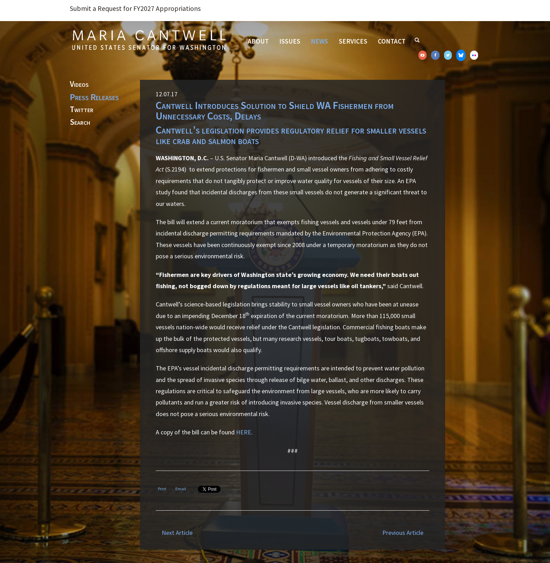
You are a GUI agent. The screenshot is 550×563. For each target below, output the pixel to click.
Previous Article (402, 533)
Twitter (81, 109)
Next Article (177, 533)
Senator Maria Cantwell (149, 39)
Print (162, 488)
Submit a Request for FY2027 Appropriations (135, 8)
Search (80, 122)
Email (180, 488)
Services (353, 41)
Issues (289, 41)
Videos (79, 84)
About (258, 41)
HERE (243, 432)
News (319, 41)
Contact (391, 41)
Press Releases (94, 97)
